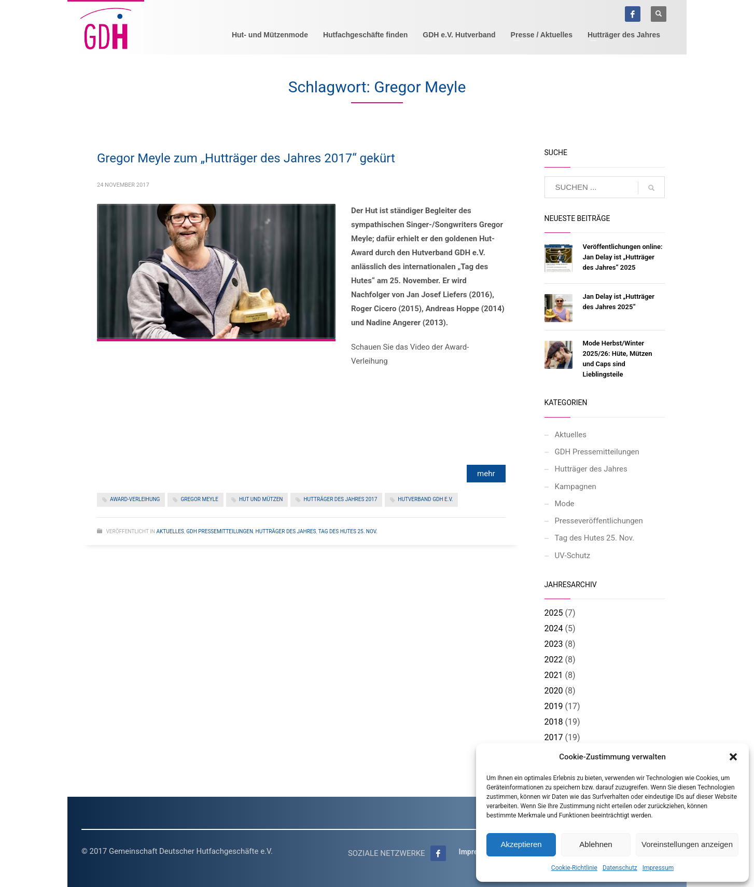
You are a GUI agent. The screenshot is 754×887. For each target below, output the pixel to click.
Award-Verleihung (135, 499)
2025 (553, 613)
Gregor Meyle (199, 499)
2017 (553, 737)
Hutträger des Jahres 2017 (340, 499)
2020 (553, 691)
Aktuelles (170, 531)
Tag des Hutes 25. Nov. (348, 531)
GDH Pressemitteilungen (219, 531)
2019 (553, 706)
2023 (553, 644)
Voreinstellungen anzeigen (687, 844)
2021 (553, 675)
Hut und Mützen (261, 499)
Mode (565, 503)
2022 (553, 659)
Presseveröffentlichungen (599, 520)
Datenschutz (620, 867)
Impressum (658, 867)
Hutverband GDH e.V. (425, 499)
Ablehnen (595, 844)
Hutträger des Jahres (286, 531)
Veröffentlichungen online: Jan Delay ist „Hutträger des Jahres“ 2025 (623, 257)
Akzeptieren (520, 844)
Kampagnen (575, 486)
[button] (733, 757)
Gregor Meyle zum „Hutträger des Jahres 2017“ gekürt (246, 158)
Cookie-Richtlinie (574, 867)
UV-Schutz (573, 555)
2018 (553, 722)
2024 (553, 628)
